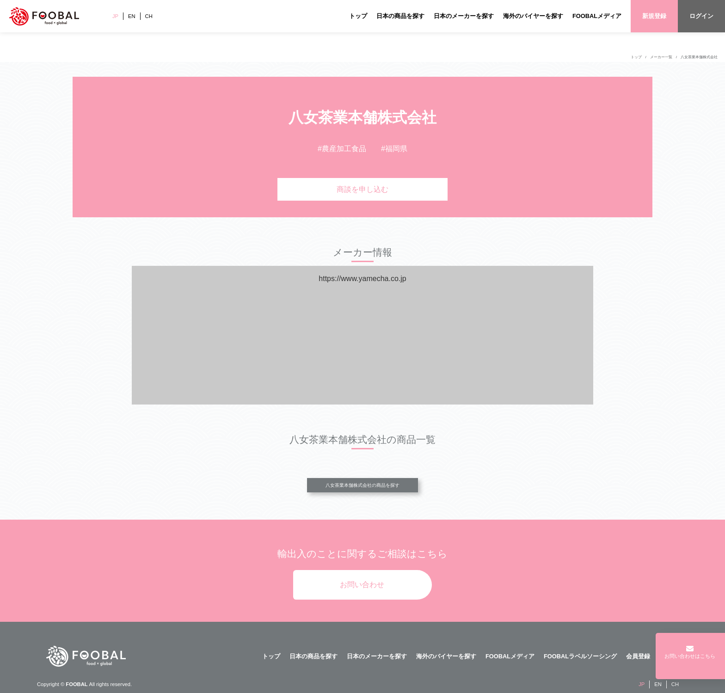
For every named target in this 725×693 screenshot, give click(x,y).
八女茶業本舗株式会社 (699, 57)
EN (131, 16)
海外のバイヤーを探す (533, 15)
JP (115, 16)
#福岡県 (394, 149)
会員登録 (638, 656)
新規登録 (654, 15)
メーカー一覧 (661, 57)
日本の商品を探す (400, 15)
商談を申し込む (362, 189)
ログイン (701, 15)
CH (149, 16)
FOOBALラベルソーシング (580, 656)
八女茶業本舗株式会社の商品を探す (362, 485)
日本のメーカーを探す (464, 15)
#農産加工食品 (342, 149)
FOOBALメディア (596, 15)
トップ (358, 15)
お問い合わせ (362, 585)
